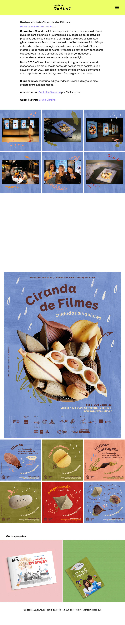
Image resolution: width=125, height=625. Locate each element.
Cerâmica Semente (49, 92)
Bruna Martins (47, 99)
